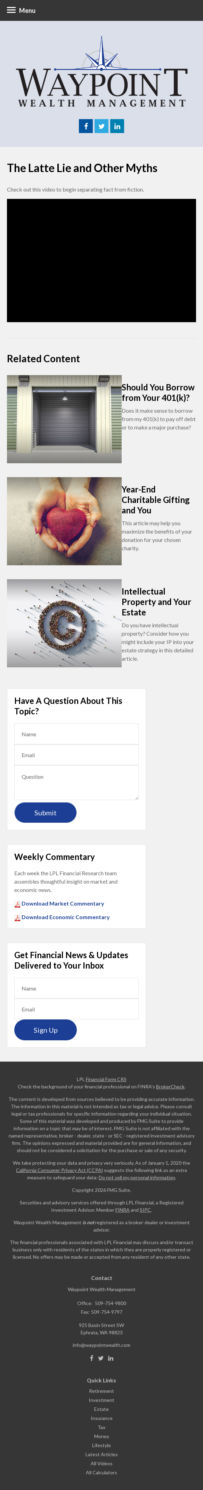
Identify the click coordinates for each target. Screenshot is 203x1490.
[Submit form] (45, 812)
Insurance (102, 1418)
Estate (101, 1409)
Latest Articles (102, 1454)
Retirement (101, 1391)
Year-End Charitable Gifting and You (156, 499)
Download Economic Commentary (65, 917)
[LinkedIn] (110, 1358)
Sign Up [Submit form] (46, 1030)
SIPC (145, 1210)
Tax (101, 1427)
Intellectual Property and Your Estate (156, 601)
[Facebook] (92, 1358)
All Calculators (101, 1472)
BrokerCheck (170, 1086)
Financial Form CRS (106, 1079)
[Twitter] (101, 1358)
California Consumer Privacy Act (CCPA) (59, 1170)
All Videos (102, 1463)
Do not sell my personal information (137, 1177)
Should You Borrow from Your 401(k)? (158, 392)
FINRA (122, 1210)
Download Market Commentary (62, 903)
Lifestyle (101, 1445)
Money (101, 1436)
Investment (101, 1400)
